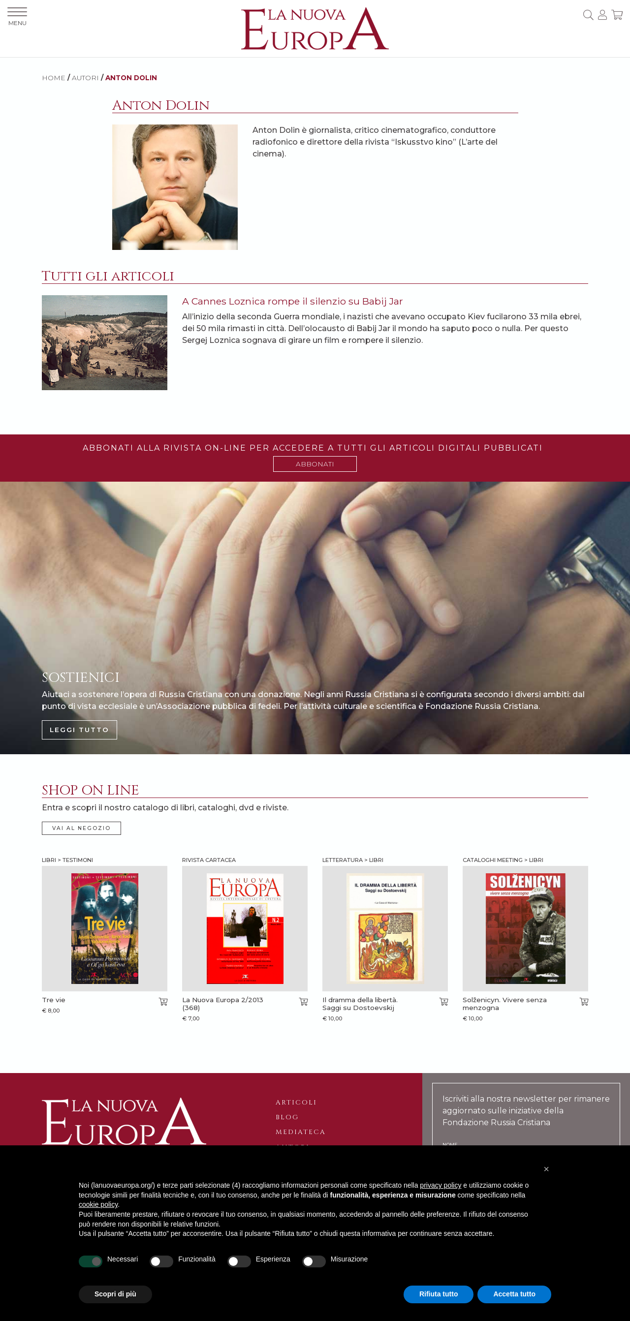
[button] (546, 1169)
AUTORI (85, 78)
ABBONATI (315, 464)
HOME (53, 78)
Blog (287, 1117)
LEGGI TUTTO (79, 730)
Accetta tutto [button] (514, 1294)
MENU (17, 17)
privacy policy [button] (440, 1185)
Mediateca (301, 1132)
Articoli (296, 1102)
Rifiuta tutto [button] (438, 1294)
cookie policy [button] (98, 1204)
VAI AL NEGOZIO (81, 828)
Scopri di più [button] (115, 1294)
